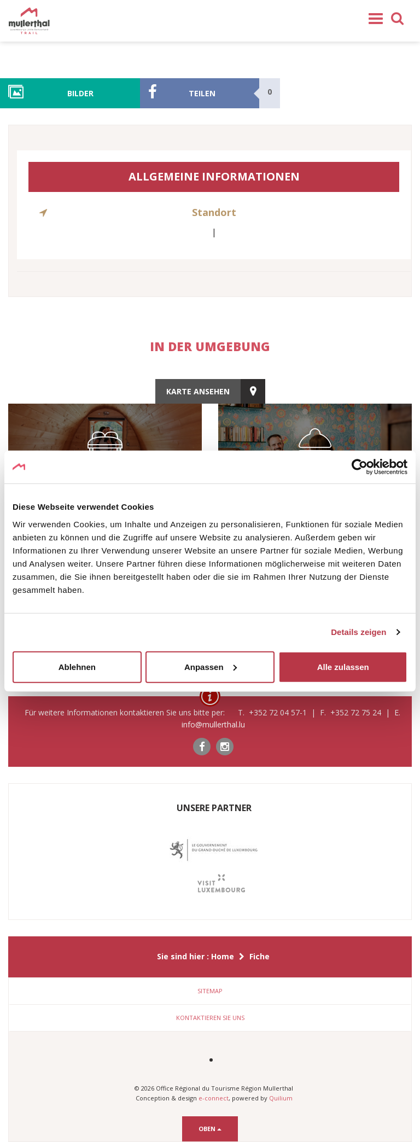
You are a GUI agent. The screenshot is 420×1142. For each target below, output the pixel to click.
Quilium (281, 1098)
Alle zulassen (343, 666)
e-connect (214, 1098)
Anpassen (210, 666)
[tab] (210, 991)
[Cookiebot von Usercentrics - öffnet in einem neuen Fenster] (359, 467)
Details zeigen (358, 632)
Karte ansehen (198, 391)
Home (222, 956)
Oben (210, 1128)
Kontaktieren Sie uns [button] (210, 1017)
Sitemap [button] (210, 991)
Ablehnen (77, 666)
